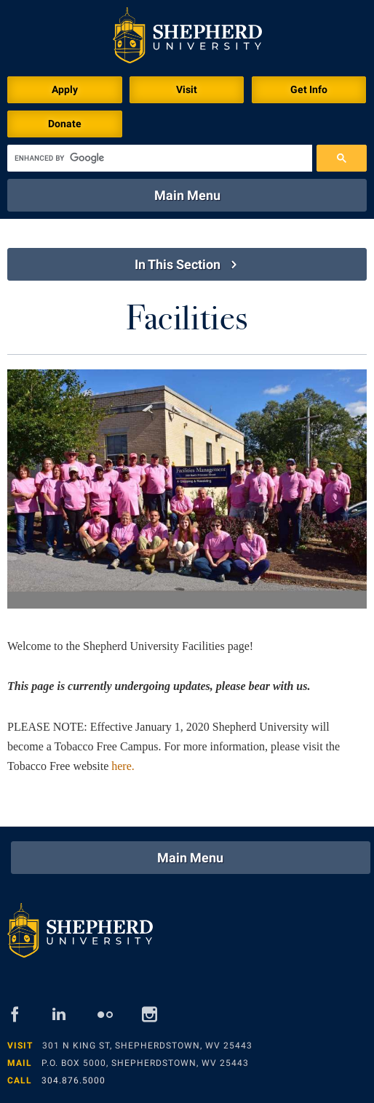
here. (123, 766)
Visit (186, 89)
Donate (64, 123)
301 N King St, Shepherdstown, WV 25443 (147, 1045)
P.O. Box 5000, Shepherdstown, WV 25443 (145, 1063)
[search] (159, 158)
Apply (65, 89)
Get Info (308, 89)
